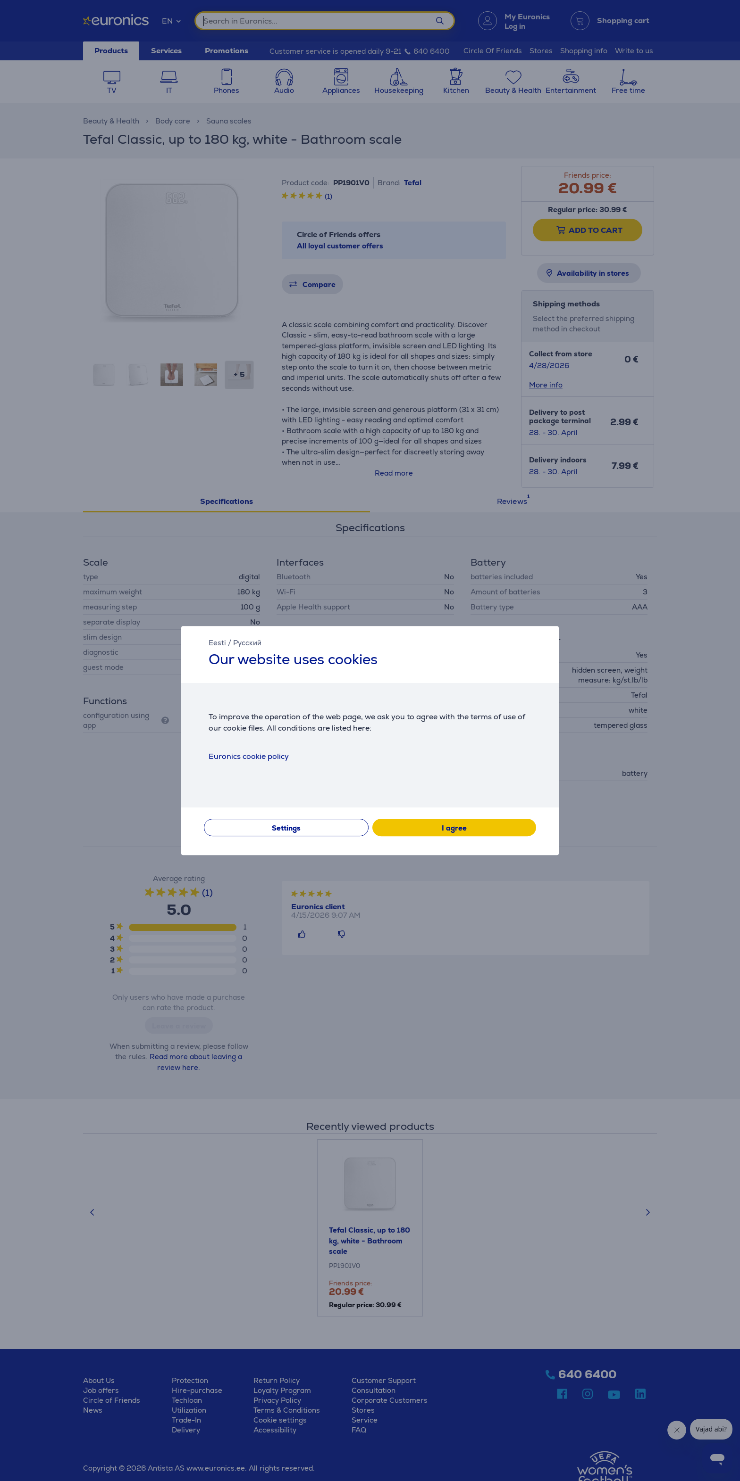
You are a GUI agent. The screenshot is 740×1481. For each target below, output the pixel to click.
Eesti (217, 642)
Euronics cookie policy (249, 756)
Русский (247, 642)
